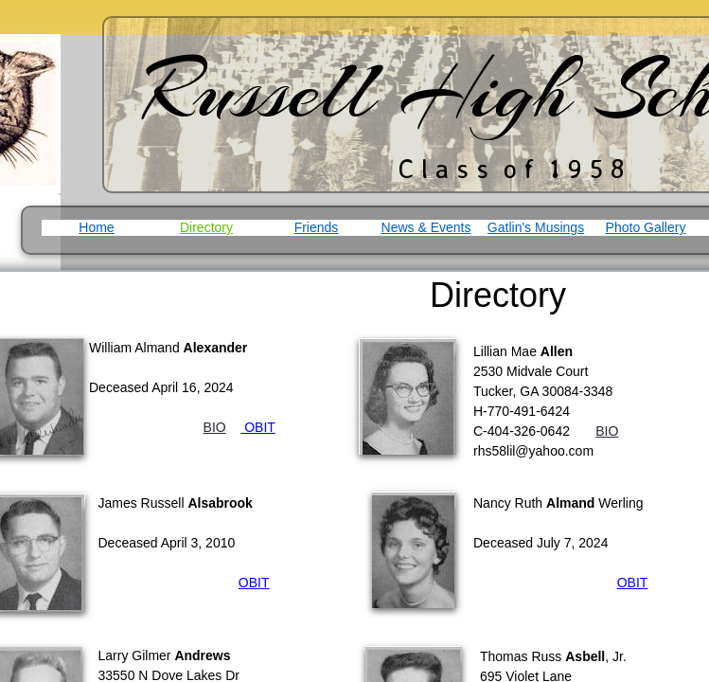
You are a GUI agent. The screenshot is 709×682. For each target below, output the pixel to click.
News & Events (426, 227)
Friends (316, 227)
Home (96, 227)
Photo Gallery (646, 227)
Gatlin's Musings (535, 227)
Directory (206, 227)
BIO (606, 431)
